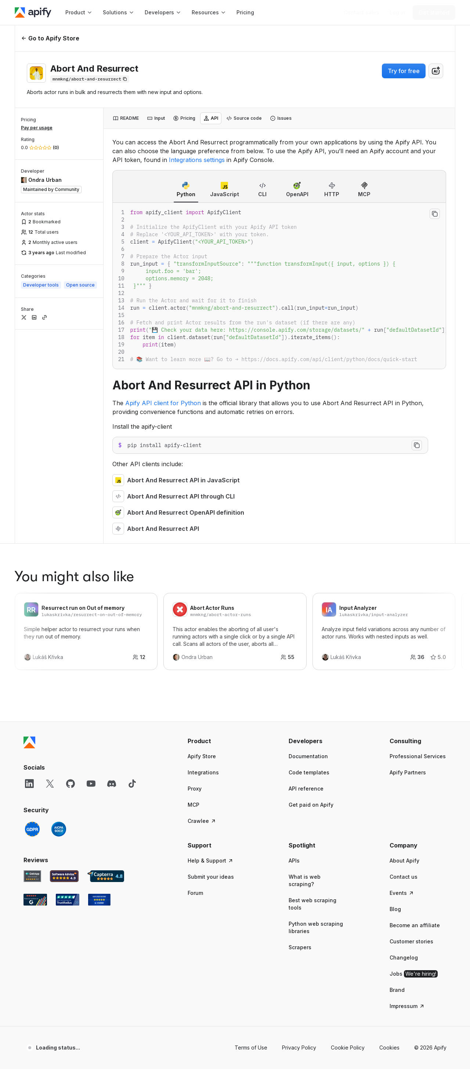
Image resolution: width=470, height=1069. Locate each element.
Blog (395, 909)
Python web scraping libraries (316, 927)
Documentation (308, 756)
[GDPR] (32, 829)
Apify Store (202, 756)
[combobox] (436, 71)
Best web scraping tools (312, 904)
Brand (397, 990)
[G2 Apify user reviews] (35, 900)
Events (402, 893)
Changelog (404, 957)
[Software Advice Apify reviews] (64, 876)
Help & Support (211, 860)
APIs (294, 860)
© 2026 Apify (430, 1047)
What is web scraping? (305, 880)
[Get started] (434, 12)
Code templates (309, 772)
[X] (50, 783)
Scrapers (300, 947)
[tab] (125, 118)
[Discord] (112, 783)
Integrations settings (197, 159)
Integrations (203, 772)
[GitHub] (70, 783)
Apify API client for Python (163, 403)
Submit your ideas (211, 877)
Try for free (404, 71)
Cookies (389, 1047)
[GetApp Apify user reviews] (32, 876)
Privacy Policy (299, 1047)
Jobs (414, 974)
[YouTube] (91, 783)
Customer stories (411, 941)
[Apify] (33, 12)
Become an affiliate (415, 925)
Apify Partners (408, 772)
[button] (216, 741)
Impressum (407, 1006)
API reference (306, 788)
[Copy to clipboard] (435, 214)
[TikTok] (132, 783)
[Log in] (397, 12)
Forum (195, 893)
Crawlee (202, 821)
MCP (193, 805)
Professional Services (418, 756)
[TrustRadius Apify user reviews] (67, 900)
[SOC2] (59, 829)
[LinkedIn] (29, 783)
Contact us (403, 877)
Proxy (195, 788)
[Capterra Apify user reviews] (105, 876)
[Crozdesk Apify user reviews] (99, 900)
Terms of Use (251, 1047)
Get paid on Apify (311, 805)
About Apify (404, 860)
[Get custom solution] (361, 12)
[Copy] (89, 79)
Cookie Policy (348, 1047)
